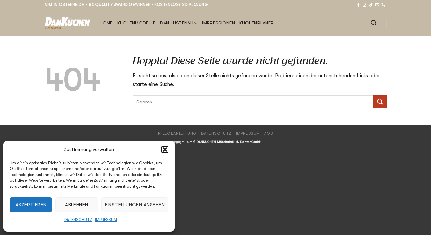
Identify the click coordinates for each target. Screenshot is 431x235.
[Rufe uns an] (383, 5)
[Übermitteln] (379, 101)
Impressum (106, 219)
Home (106, 23)
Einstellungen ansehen (135, 205)
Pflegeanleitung (177, 133)
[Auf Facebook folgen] (358, 5)
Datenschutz (78, 219)
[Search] (373, 23)
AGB (268, 133)
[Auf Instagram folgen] (364, 5)
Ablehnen (76, 205)
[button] (165, 149)
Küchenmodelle (136, 23)
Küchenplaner (256, 23)
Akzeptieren (31, 205)
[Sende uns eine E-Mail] (377, 5)
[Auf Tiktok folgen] (371, 5)
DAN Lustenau (178, 23)
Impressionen (218, 23)
